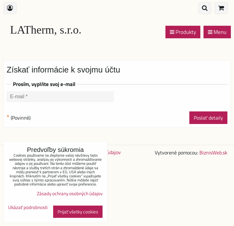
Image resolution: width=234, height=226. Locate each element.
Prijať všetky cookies (78, 211)
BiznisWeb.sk (213, 152)
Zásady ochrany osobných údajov (70, 193)
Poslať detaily (208, 117)
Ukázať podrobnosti (27, 207)
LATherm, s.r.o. (45, 30)
